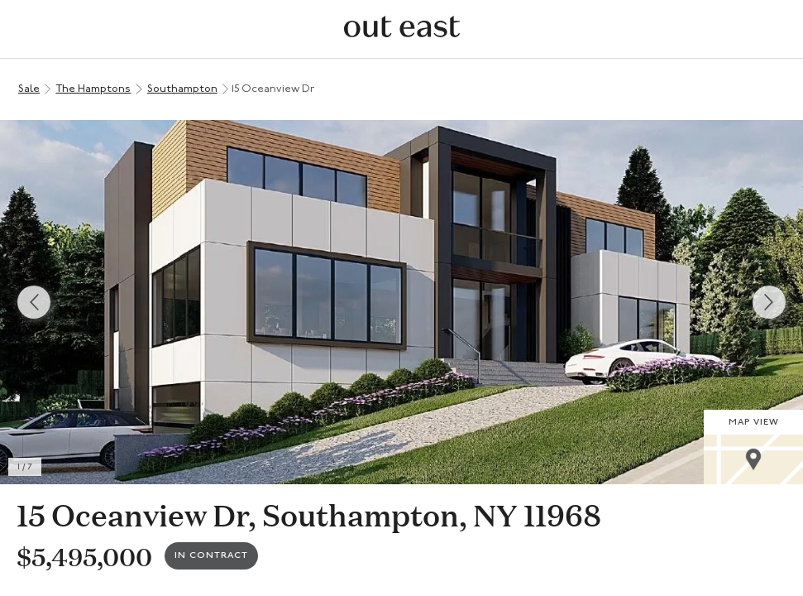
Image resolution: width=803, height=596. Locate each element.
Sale (29, 89)
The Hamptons (93, 89)
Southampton (182, 89)
